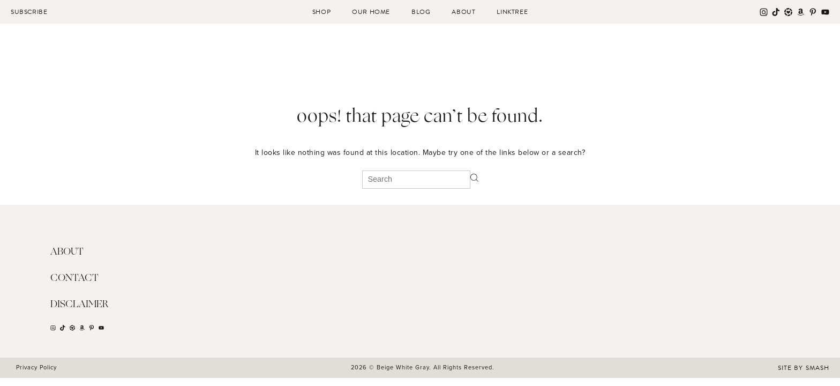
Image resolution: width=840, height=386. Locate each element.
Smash (817, 368)
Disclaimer (79, 304)
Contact (74, 278)
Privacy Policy (36, 367)
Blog (420, 12)
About (463, 12)
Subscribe (29, 12)
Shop (321, 12)
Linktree (512, 12)
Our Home (371, 12)
